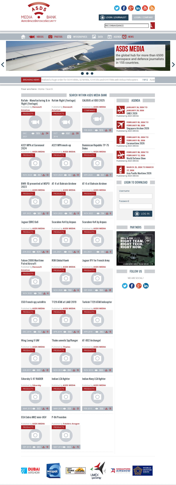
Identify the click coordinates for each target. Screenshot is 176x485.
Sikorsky (36, 385)
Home (41, 89)
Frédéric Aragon (71, 423)
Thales (66, 346)
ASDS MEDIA (99, 107)
